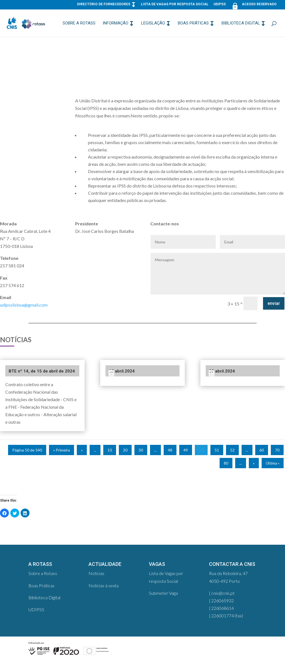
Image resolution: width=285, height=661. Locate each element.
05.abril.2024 (222, 371)
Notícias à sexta (104, 585)
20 (125, 450)
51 (217, 450)
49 (185, 450)
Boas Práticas (193, 23)
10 (109, 450)
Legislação (153, 23)
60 (261, 450)
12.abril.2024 (122, 371)
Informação (115, 23)
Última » (272, 463)
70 (277, 450)
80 (226, 463)
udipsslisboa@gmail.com (24, 304)
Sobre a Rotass (79, 23)
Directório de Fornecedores (103, 4)
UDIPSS (219, 4)
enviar (273, 303)
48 (170, 450)
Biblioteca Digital (241, 23)
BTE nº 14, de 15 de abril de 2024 (42, 371)
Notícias (96, 573)
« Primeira (61, 450)
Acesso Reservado (254, 5)
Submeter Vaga (163, 593)
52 (232, 450)
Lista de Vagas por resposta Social (174, 4)
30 (141, 450)
